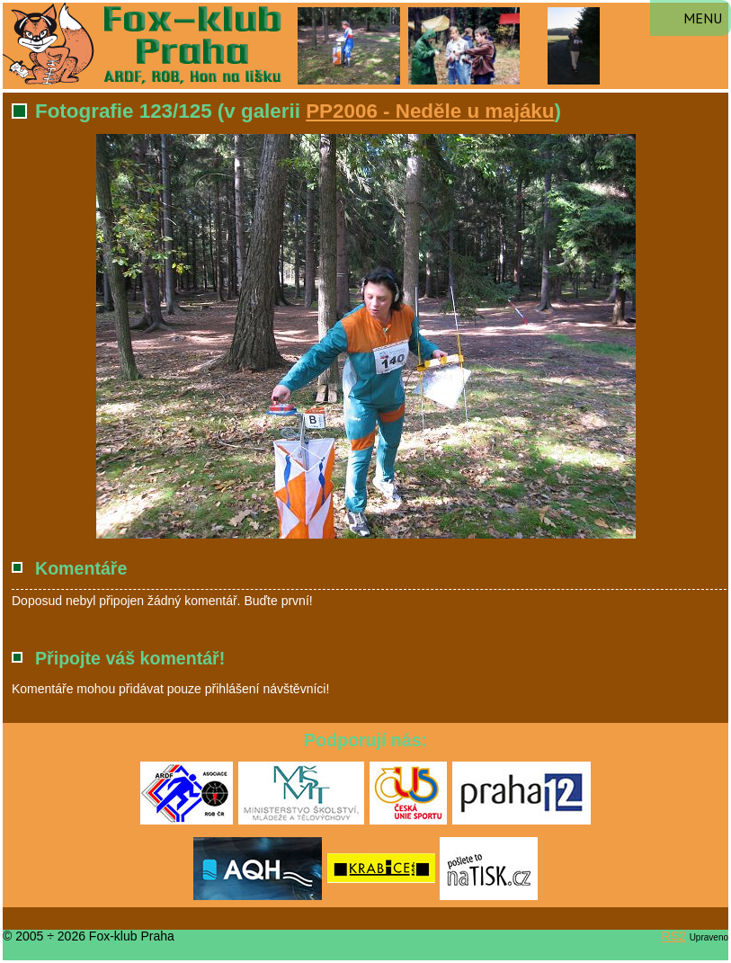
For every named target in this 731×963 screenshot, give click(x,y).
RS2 (674, 936)
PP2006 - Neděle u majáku (430, 111)
